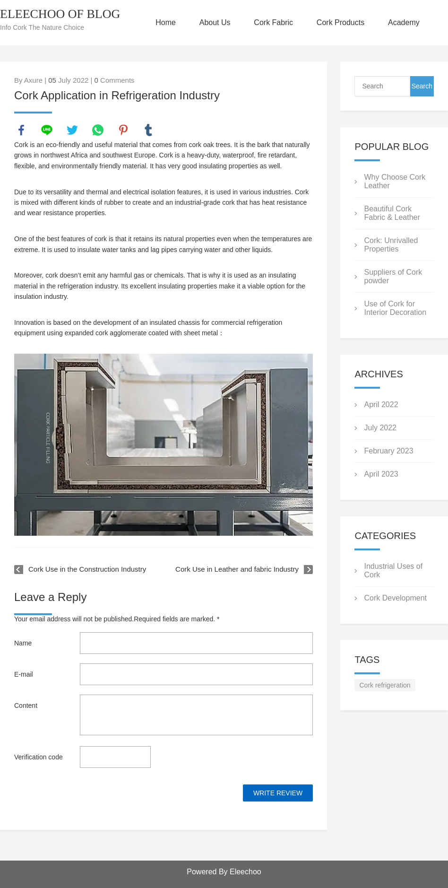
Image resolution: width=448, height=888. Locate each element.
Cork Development (395, 598)
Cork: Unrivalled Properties (391, 244)
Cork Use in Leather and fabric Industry (237, 569)
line (47, 130)
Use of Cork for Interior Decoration (395, 308)
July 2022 (380, 428)
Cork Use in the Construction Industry (87, 569)
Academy (404, 22)
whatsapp (98, 130)
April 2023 (381, 474)
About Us (215, 22)
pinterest (123, 130)
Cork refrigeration (384, 685)
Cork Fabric (273, 22)
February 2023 (388, 451)
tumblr (148, 130)
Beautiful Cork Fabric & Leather (392, 213)
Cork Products (340, 22)
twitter (72, 130)
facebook (21, 130)
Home (165, 22)
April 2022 (381, 404)
